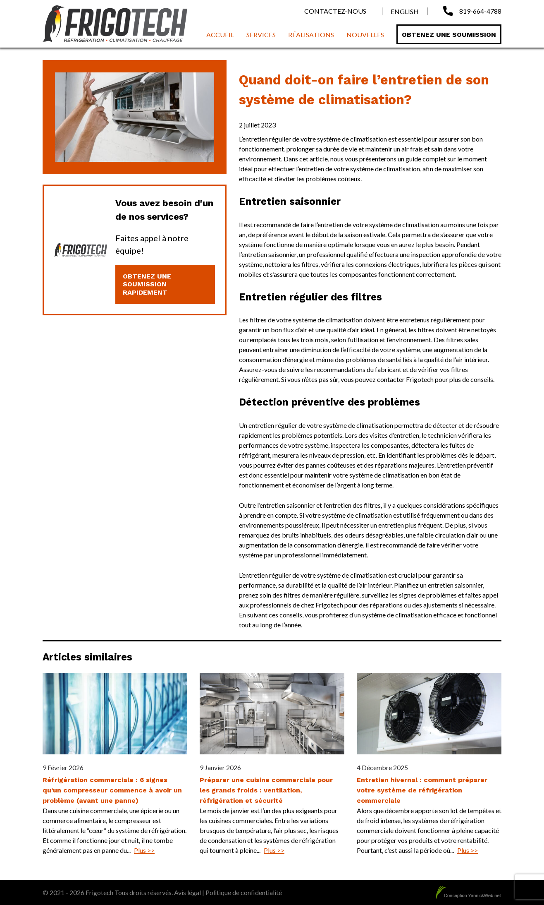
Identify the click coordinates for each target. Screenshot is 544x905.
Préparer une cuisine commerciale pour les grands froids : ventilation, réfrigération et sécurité (266, 790)
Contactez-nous (335, 11)
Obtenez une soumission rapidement (147, 284)
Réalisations (311, 34)
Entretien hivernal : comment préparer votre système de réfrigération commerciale (422, 790)
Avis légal (187, 892)
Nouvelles (365, 34)
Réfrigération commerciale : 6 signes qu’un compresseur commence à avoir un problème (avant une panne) (112, 790)
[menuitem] (401, 11)
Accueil (220, 34)
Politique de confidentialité (243, 892)
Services (261, 34)
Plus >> (144, 850)
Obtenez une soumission (449, 34)
